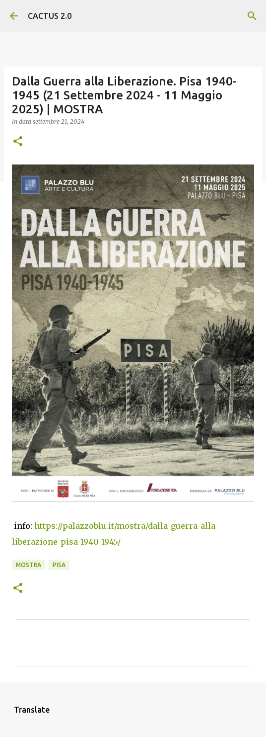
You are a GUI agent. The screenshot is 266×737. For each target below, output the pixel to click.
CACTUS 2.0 (49, 15)
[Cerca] (252, 16)
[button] (18, 142)
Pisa (59, 565)
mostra (28, 565)
